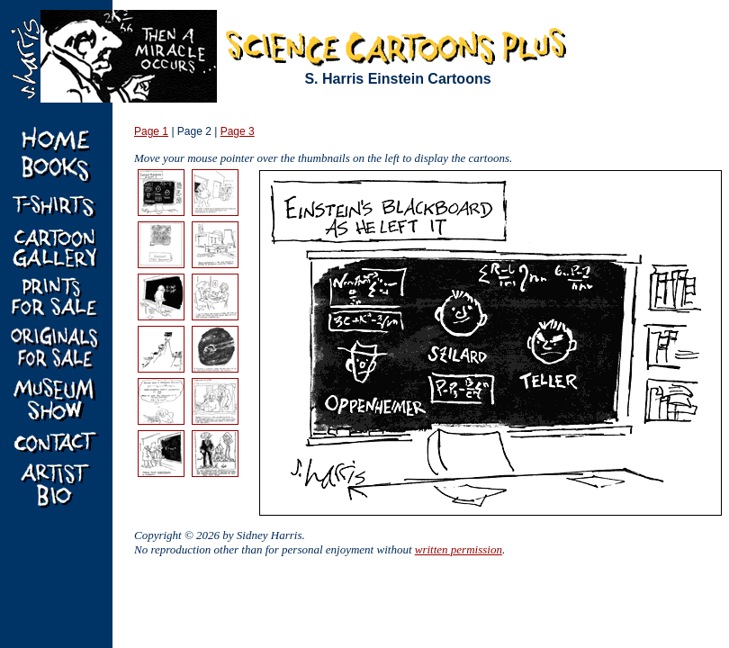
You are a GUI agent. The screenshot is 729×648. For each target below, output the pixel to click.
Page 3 (237, 131)
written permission (458, 549)
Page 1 (151, 131)
